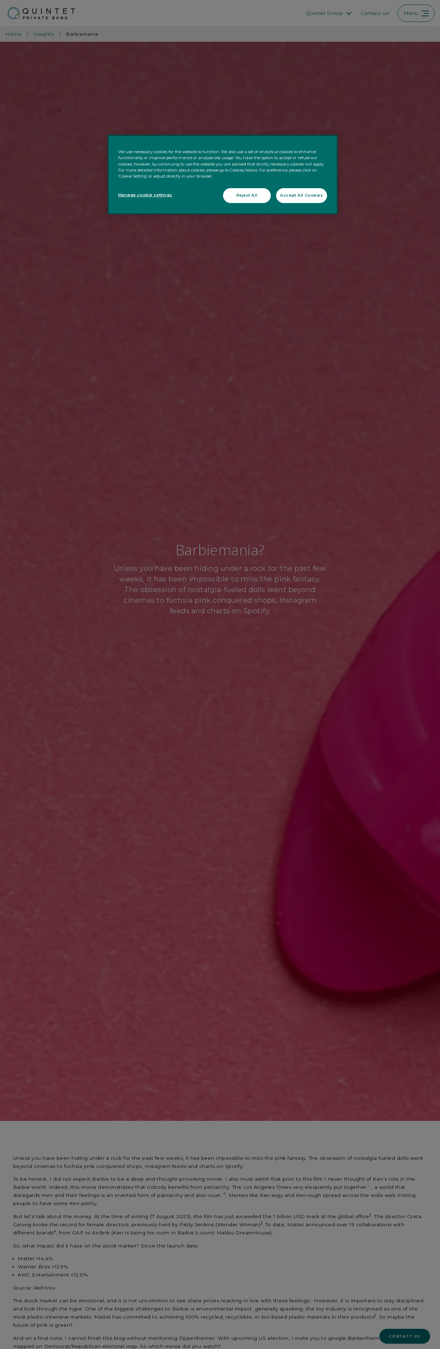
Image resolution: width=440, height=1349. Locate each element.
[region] (223, 174)
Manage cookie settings (145, 194)
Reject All (247, 195)
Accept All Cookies (301, 195)
